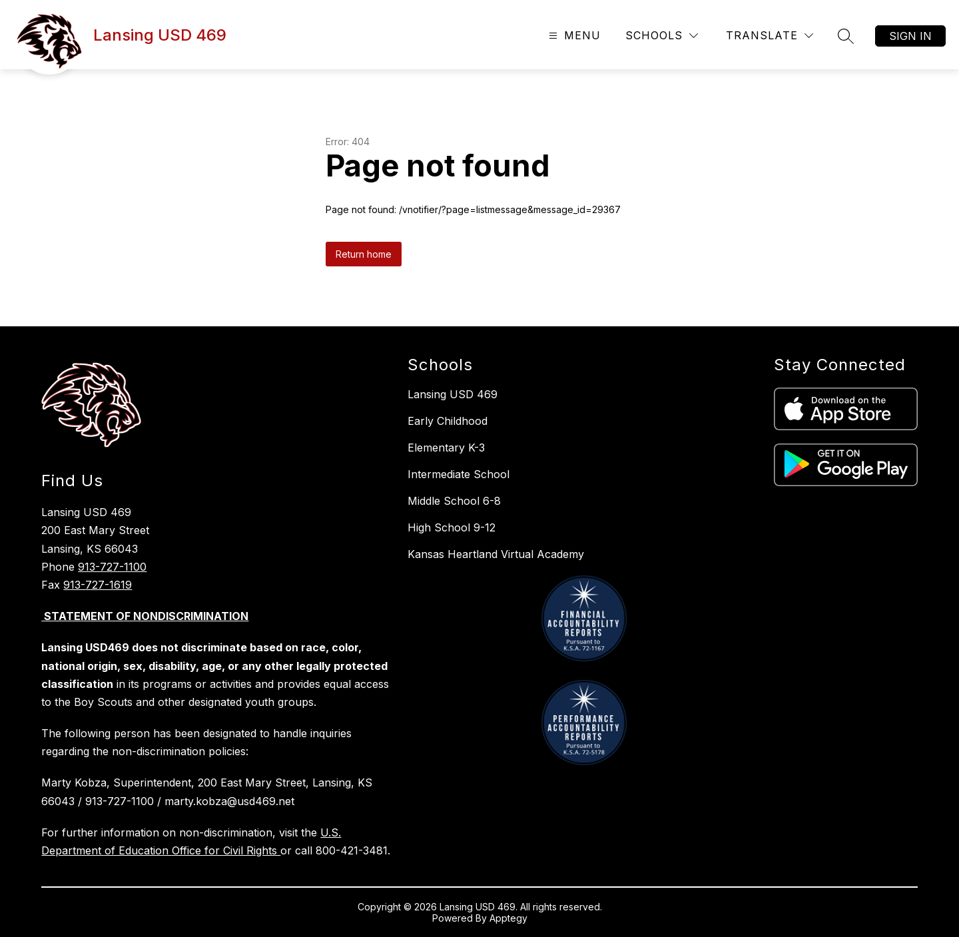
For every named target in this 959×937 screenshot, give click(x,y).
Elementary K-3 (446, 447)
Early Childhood (447, 421)
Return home (364, 254)
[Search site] (846, 36)
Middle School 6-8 (454, 500)
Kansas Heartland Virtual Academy (496, 554)
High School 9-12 (451, 527)
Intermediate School (458, 474)
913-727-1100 (112, 566)
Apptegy (508, 918)
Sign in (910, 36)
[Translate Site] (769, 35)
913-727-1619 (97, 584)
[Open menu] (573, 35)
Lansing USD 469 (452, 394)
